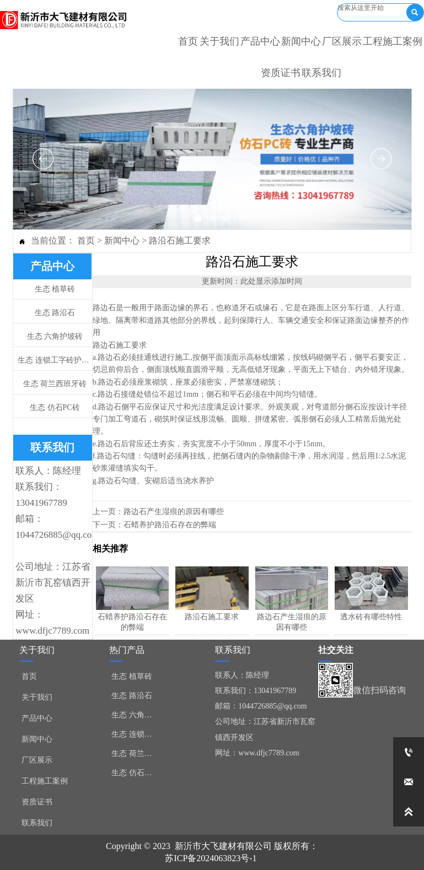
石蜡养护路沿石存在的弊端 (170, 525)
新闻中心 (121, 240)
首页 (86, 240)
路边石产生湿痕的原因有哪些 (174, 511)
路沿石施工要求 (180, 240)
